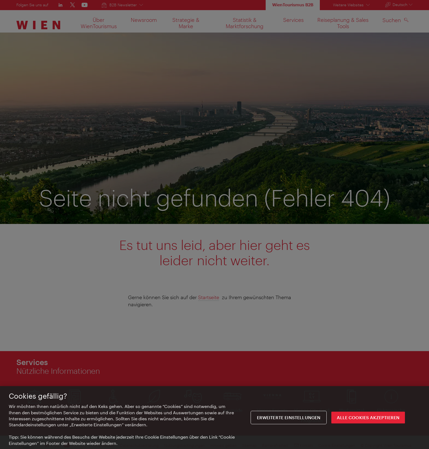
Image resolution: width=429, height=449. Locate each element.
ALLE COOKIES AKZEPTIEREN (368, 418)
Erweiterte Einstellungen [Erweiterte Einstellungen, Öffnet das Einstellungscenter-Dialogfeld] (289, 418)
